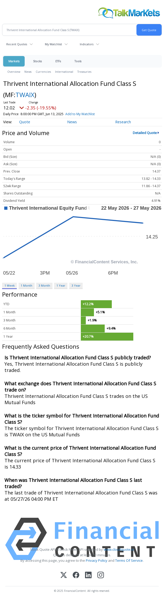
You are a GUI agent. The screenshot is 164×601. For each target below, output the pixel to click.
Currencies (43, 72)
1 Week (9, 285)
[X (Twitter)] (63, 575)
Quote (24, 121)
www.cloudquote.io (119, 549)
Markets (13, 61)
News (27, 72)
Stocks (37, 61)
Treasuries (84, 72)
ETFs (58, 61)
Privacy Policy (96, 560)
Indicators (86, 44)
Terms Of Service (129, 560)
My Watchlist (53, 44)
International (64, 72)
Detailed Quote (145, 132)
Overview (13, 72)
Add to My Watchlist (91, 114)
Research (123, 121)
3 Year (76, 285)
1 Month (26, 285)
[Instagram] (100, 575)
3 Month (44, 285)
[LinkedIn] (88, 575)
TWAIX (24, 94)
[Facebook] (76, 575)
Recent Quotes (16, 44)
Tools (78, 61)
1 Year (60, 285)
